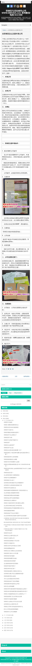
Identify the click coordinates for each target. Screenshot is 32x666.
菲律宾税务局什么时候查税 (11, 456)
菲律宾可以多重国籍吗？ (10, 477)
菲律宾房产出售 (8, 437)
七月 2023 (7, 622)
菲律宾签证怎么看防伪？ (10, 500)
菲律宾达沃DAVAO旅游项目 (11, 427)
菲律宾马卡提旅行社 (9, 543)
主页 (16, 376)
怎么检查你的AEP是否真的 (11, 563)
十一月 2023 (7, 615)
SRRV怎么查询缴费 (9, 586)
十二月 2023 (7, 420)
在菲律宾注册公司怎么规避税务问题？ (14, 573)
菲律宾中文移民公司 (9, 538)
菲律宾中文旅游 (8, 422)
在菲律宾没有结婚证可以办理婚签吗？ (14, 482)
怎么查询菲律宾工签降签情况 (11, 475)
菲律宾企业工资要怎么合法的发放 (13, 550)
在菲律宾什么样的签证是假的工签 (13, 485)
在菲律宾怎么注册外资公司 (12, 34)
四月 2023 (7, 630)
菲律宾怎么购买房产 (9, 445)
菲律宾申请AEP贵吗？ (10, 566)
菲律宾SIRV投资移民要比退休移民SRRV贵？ (16, 591)
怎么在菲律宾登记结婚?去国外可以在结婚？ (15, 515)
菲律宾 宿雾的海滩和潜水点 (11, 425)
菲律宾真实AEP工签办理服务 (11, 581)
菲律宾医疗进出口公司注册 (11, 553)
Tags (10, 392)
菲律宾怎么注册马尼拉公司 (11, 535)
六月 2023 (7, 625)
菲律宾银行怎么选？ (9, 480)
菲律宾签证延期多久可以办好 (11, 540)
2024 (4, 416)
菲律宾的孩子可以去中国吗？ (11, 513)
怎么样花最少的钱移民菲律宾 (11, 493)
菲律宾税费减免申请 (9, 548)
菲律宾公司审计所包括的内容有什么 (13, 606)
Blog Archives (18, 392)
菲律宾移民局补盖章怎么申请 (11, 583)
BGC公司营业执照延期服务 (11, 609)
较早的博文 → (27, 376)
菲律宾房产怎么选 (8, 447)
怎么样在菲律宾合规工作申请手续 (13, 505)
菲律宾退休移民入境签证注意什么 (13, 571)
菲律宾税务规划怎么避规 (10, 459)
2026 (4, 411)
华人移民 (16, 661)
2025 (4, 413)
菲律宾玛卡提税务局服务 (10, 599)
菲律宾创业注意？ (8, 472)
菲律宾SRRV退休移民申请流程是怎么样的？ (15, 589)
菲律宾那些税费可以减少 (10, 558)
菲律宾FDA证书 (8, 533)
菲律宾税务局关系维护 (10, 561)
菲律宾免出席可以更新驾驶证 (11, 498)
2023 (4, 418)
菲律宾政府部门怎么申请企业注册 (13, 596)
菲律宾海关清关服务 (9, 556)
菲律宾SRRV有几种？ (9, 568)
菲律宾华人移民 (24, 663)
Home (4, 30)
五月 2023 (7, 627)
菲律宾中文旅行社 (8, 430)
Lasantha (18, 663)
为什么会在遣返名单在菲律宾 (11, 578)
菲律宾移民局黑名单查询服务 (11, 495)
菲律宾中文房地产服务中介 (11, 440)
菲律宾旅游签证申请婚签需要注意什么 (14, 508)
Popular (4, 392)
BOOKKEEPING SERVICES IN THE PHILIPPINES (17, 522)
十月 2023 (7, 617)
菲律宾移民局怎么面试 (10, 576)
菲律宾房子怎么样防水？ (10, 435)
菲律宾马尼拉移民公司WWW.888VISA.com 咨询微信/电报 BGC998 (16, 13)
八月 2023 (7, 620)
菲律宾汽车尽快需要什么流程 (11, 462)
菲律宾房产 (7, 442)
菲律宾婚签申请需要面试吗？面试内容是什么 (16, 490)
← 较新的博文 (4, 376)
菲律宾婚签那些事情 (9, 510)
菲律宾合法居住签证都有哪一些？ (13, 450)
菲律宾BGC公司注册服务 (10, 611)
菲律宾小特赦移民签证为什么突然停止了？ (15, 594)
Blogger (14, 404)
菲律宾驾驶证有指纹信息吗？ (11, 432)
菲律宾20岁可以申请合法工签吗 (12, 545)
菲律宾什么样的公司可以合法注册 (13, 601)
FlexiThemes (8, 663)
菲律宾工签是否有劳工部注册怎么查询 (14, 503)
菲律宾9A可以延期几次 (10, 487)
